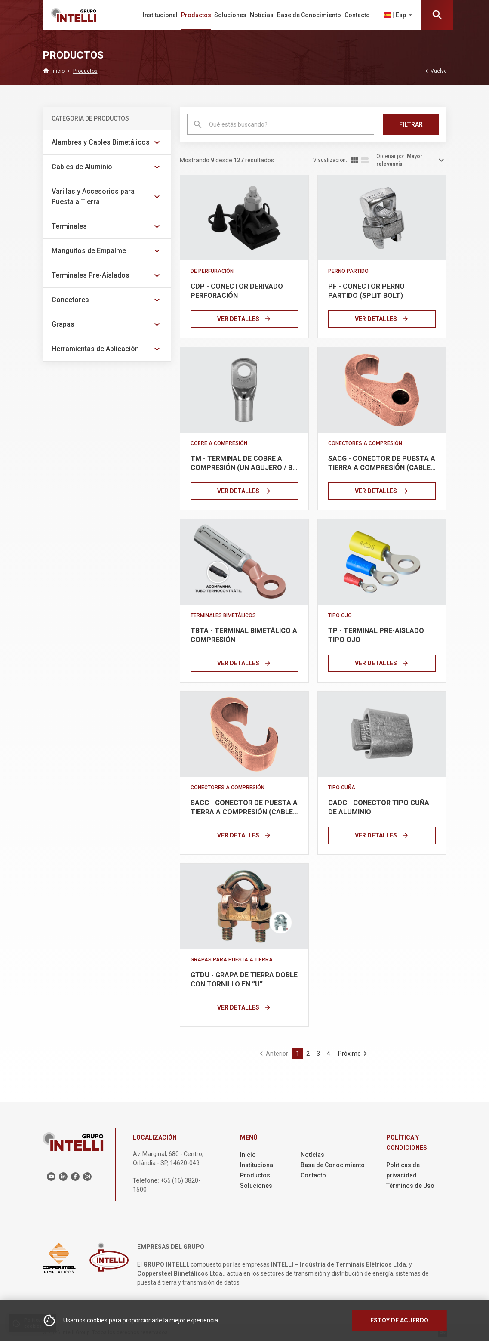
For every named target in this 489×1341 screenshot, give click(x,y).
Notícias (262, 15)
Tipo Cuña (341, 788)
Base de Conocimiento (309, 15)
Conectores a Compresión (365, 443)
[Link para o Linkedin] (63, 1176)
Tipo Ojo (340, 615)
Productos (196, 15)
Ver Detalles (244, 319)
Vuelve (435, 71)
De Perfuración (212, 271)
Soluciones (230, 15)
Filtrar (411, 124)
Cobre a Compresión (219, 443)
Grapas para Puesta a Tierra (232, 960)
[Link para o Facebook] (75, 1176)
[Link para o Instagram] (87, 1176)
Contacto (357, 15)
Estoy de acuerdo (399, 1320)
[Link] (244, 217)
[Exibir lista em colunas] (354, 160)
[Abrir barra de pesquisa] (437, 15)
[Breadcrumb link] (58, 71)
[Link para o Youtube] (51, 1176)
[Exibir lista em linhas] (365, 160)
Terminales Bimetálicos (223, 615)
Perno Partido (348, 271)
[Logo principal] (80, 15)
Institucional (160, 15)
